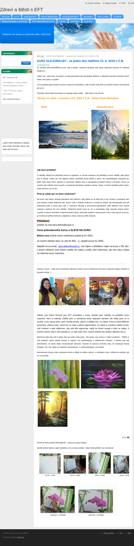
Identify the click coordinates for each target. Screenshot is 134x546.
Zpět (124, 437)
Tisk (132, 3)
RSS (123, 3)
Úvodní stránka (94, 3)
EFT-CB (40, 56)
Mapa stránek (111, 3)
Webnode (20, 537)
